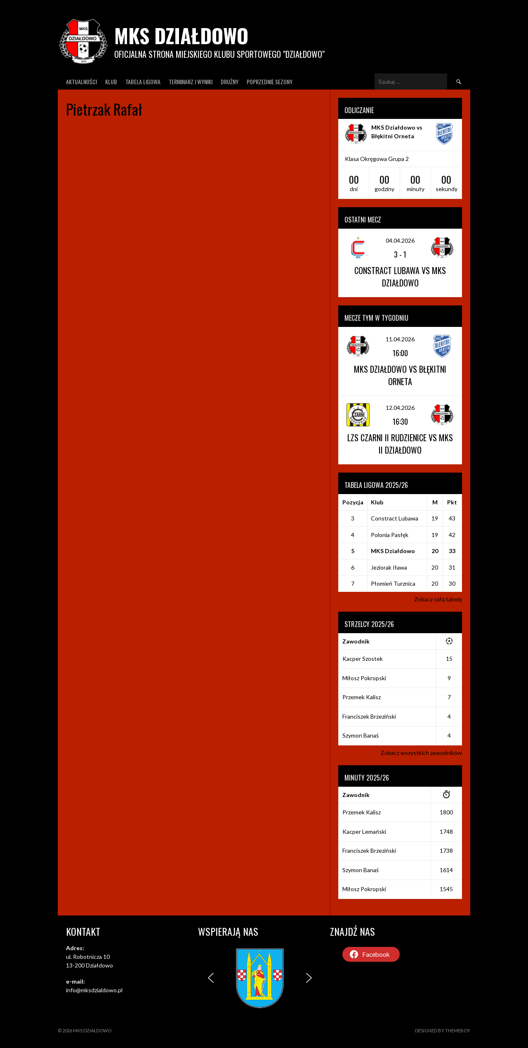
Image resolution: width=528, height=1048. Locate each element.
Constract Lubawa (394, 518)
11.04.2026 (400, 339)
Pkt (452, 502)
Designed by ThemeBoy (442, 1030)
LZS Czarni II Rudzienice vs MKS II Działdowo (400, 443)
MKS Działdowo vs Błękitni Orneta (400, 375)
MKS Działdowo (181, 35)
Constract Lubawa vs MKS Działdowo (400, 276)
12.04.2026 (400, 407)
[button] (210, 977)
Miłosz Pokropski (364, 677)
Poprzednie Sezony (269, 81)
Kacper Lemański (364, 831)
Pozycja (352, 502)
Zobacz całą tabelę (438, 599)
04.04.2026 (400, 240)
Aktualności (81, 81)
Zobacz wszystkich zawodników (421, 752)
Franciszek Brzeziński (369, 716)
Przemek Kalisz (361, 696)
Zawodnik (356, 641)
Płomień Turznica (393, 583)
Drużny (229, 81)
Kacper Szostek (362, 658)
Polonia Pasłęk (389, 534)
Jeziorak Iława (389, 567)
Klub (111, 81)
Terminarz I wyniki (190, 81)
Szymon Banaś (360, 735)
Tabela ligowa (142, 81)
